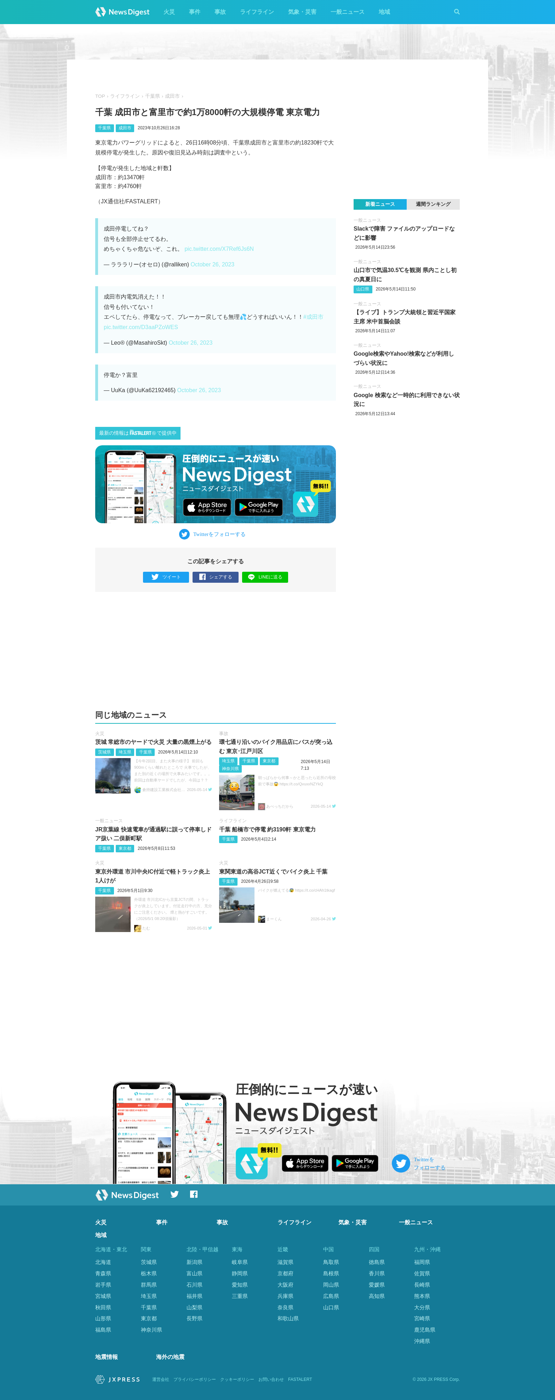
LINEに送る (265, 577)
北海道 (103, 1262)
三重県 (240, 1296)
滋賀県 (285, 1262)
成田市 (172, 96)
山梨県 (194, 1307)
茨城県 (104, 752)
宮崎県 (422, 1318)
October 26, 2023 (213, 264)
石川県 (194, 1285)
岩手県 (103, 1285)
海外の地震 (170, 1357)
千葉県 (152, 96)
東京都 (269, 760)
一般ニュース (348, 12)
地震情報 (106, 1357)
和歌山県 (288, 1318)
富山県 (194, 1273)
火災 (169, 12)
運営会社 (160, 1379)
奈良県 (285, 1307)
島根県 (331, 1273)
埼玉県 (125, 752)
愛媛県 (377, 1285)
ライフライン (257, 12)
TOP (100, 96)
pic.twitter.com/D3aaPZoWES (141, 327)
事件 (194, 12)
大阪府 (285, 1285)
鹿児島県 (424, 1330)
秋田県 (103, 1307)
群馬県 (149, 1285)
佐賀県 (422, 1273)
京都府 (285, 1273)
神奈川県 (230, 768)
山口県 (362, 289)
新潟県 (194, 1262)
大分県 (422, 1307)
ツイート (166, 577)
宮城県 (103, 1296)
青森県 (103, 1273)
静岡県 (240, 1273)
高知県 (377, 1296)
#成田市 (313, 317)
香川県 (377, 1273)
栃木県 (149, 1273)
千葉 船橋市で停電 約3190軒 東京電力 (267, 829)
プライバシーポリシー (194, 1379)
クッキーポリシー (237, 1379)
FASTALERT (300, 1379)
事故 (220, 12)
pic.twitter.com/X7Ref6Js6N (219, 249)
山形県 (103, 1318)
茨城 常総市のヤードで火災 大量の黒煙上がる (153, 742)
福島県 (103, 1330)
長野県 (194, 1318)
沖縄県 (422, 1341)
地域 (384, 12)
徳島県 (377, 1262)
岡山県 (331, 1285)
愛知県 (240, 1285)
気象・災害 (302, 12)
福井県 (194, 1296)
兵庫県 (285, 1296)
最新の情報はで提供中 (138, 433)
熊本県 (422, 1296)
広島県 (331, 1296)
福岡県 (422, 1262)
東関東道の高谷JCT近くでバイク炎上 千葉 (273, 872)
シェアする (215, 577)
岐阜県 (240, 1262)
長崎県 (422, 1285)
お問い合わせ (271, 1379)
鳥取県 (331, 1262)
